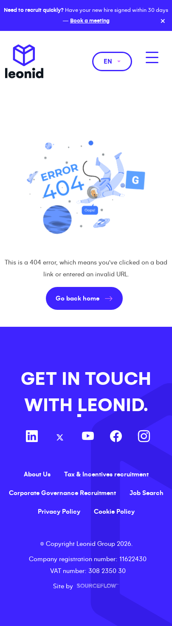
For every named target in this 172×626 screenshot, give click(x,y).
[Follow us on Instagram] (144, 437)
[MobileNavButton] (152, 57)
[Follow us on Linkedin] (31, 437)
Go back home (77, 298)
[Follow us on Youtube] (88, 437)
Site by (86, 586)
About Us (37, 474)
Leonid (24, 61)
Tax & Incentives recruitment (106, 474)
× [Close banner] (163, 21)
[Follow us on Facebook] (116, 437)
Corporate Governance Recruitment (62, 493)
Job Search (147, 493)
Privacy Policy (59, 511)
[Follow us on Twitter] (59, 437)
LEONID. (112, 405)
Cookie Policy (114, 511)
